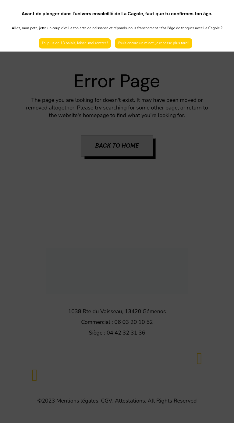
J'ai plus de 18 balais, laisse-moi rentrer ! (75, 43)
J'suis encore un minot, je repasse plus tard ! (153, 43)
